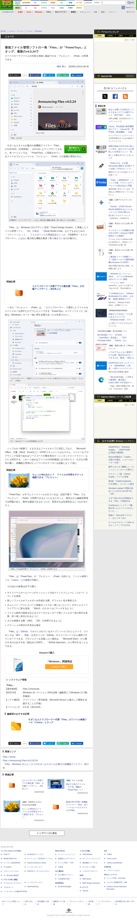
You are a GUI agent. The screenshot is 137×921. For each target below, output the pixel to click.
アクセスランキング (110, 32)
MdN (81, 875)
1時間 (99, 36)
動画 (103, 12)
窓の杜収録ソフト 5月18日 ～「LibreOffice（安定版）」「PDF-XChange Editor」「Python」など (112, 338)
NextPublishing (32, 887)
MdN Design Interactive (91, 883)
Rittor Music (60, 851)
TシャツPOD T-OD (65, 863)
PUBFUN (107, 867)
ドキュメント (85, 12)
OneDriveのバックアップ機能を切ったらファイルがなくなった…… (121, 508)
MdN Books (86, 879)
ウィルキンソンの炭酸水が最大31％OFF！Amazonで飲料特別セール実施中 (121, 233)
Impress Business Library (36, 863)
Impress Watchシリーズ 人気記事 (116, 397)
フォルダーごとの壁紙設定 (43, 234)
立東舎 (60, 867)
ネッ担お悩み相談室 (11, 875)
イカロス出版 (85, 851)
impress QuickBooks (114, 863)
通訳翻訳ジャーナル (90, 863)
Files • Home (9, 757)
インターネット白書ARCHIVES (15, 891)
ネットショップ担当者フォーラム (39, 859)
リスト (24, 75)
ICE (105, 851)
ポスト (16, 75)
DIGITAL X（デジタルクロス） (38, 871)
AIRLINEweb (87, 854)
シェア (37, 75)
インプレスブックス (34, 882)
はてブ (51, 75)
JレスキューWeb (88, 867)
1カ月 (131, 36)
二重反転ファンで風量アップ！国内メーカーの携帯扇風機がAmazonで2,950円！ (121, 259)
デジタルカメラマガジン (12, 883)
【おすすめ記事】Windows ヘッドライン (118, 441)
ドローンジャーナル (11, 871)
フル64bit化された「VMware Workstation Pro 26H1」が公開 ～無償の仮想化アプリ (121, 296)
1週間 (120, 36)
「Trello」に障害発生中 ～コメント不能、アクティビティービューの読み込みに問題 (121, 183)
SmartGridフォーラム (35, 854)
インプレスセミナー (34, 867)
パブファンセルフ (113, 870)
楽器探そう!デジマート (66, 859)
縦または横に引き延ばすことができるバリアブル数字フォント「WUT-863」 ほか (121, 112)
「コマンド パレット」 (16, 234)
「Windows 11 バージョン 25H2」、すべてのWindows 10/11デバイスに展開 (120, 276)
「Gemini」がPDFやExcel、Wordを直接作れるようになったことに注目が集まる (120, 209)
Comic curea (111, 859)
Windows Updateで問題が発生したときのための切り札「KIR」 (120, 491)
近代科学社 (59, 883)
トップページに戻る (47, 833)
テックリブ (84, 887)
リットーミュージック (66, 854)
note (64, 75)
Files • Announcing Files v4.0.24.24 (20, 760)
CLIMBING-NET (64, 879)
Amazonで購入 (59, 666)
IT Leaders (7, 867)
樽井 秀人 (61, 66)
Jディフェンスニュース (91, 859)
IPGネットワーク (110, 875)
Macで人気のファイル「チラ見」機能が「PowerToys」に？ (75, 787)
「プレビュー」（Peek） (46, 156)
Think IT (6, 854)
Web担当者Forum (10, 859)
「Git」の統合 (32, 231)
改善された (62, 315)
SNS (95, 12)
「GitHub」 (24, 631)
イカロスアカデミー (90, 871)
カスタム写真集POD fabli (117, 882)
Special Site (106, 76)
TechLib (85, 891)
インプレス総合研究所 (11, 863)
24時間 (110, 36)
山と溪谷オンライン (65, 875)
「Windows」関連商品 (59, 661)
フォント (111, 12)
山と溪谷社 (59, 871)
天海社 (109, 854)
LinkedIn (79, 75)
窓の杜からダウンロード (76, 149)
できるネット (8, 887)
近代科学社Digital (64, 887)
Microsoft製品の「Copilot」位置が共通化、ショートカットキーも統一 (121, 460)
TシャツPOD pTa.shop (116, 878)
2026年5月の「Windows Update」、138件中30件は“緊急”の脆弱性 (119, 450)
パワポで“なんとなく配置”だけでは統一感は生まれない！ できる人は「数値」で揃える (121, 355)
